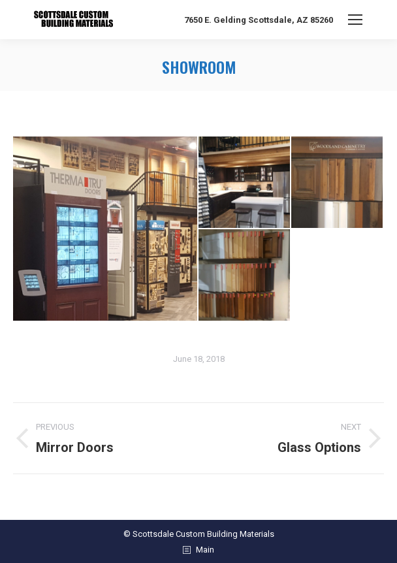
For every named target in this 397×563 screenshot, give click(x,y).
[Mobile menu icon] (355, 19)
